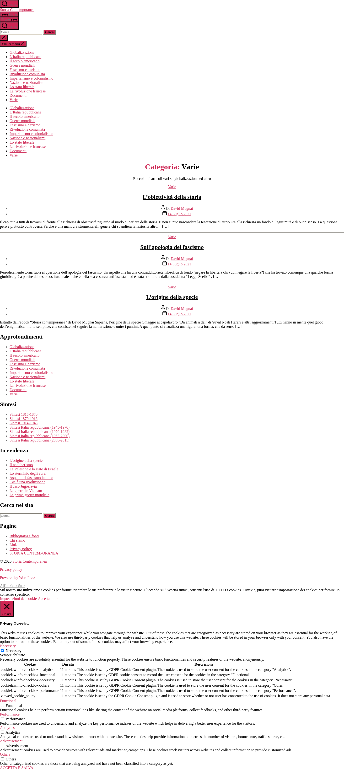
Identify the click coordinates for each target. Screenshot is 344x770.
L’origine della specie (172, 297)
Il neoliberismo (21, 465)
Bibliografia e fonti (24, 536)
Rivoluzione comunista (27, 74)
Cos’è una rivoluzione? (27, 482)
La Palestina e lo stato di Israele (34, 469)
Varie (14, 100)
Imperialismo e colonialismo (31, 78)
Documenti (18, 95)
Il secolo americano (24, 61)
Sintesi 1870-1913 (24, 419)
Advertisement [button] (11, 741)
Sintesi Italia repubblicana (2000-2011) (39, 440)
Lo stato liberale (22, 87)
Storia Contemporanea (17, 10)
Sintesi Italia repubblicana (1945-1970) (40, 427)
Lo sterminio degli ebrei (28, 473)
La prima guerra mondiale (29, 495)
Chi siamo (17, 540)
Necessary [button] (8, 646)
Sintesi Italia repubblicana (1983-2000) (40, 436)
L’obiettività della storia (172, 197)
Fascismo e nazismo (25, 70)
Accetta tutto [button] (48, 599)
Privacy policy (21, 549)
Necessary (14, 651)
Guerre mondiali (22, 65)
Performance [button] (10, 714)
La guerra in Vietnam (26, 491)
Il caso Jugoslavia (23, 486)
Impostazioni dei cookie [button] (18, 599)
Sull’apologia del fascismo (172, 247)
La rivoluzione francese (28, 91)
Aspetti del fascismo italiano (31, 478)
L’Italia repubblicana (25, 57)
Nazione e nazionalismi (27, 83)
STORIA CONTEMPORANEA (34, 553)
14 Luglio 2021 (179, 214)
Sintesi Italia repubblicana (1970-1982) (40, 432)
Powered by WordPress (18, 578)
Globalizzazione (22, 52)
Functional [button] (8, 701)
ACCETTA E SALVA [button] (16, 768)
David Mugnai (182, 208)
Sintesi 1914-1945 (24, 423)
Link (13, 545)
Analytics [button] (7, 728)
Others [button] (5, 754)
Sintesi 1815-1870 (24, 414)
